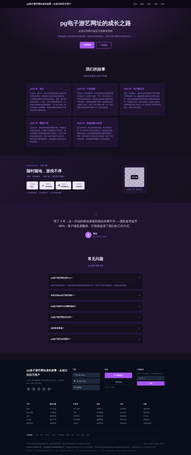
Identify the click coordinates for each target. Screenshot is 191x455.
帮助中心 (100, 409)
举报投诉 (146, 419)
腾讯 (41, 435)
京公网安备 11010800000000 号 (53, 447)
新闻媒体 (123, 416)
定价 (28, 416)
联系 (162, 4)
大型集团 (53, 412)
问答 (156, 4)
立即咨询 (87, 45)
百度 (36, 435)
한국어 (162, 444)
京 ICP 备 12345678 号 (34, 447)
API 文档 (76, 409)
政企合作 (53, 419)
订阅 (150, 383)
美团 (67, 435)
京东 (72, 435)
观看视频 (118, 382)
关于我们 (123, 409)
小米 (77, 435)
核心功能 (30, 412)
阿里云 (47, 435)
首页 (135, 4)
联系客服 (100, 412)
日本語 (156, 444)
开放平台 (76, 416)
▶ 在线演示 (118, 375)
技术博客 (76, 419)
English (150, 444)
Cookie (145, 416)
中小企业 (53, 409)
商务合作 (123, 419)
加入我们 (123, 412)
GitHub (75, 423)
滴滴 (87, 435)
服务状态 (100, 416)
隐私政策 (146, 412)
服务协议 (146, 409)
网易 (82, 435)
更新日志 (30, 423)
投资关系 (123, 423)
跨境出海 (53, 423)
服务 (142, 4)
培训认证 (100, 423)
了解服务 (104, 45)
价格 (149, 4)
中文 (145, 444)
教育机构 (53, 416)
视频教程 (100, 419)
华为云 (54, 435)
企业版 (29, 419)
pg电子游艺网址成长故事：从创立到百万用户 (49, 4)
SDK (75, 412)
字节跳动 (61, 435)
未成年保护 (147, 423)
